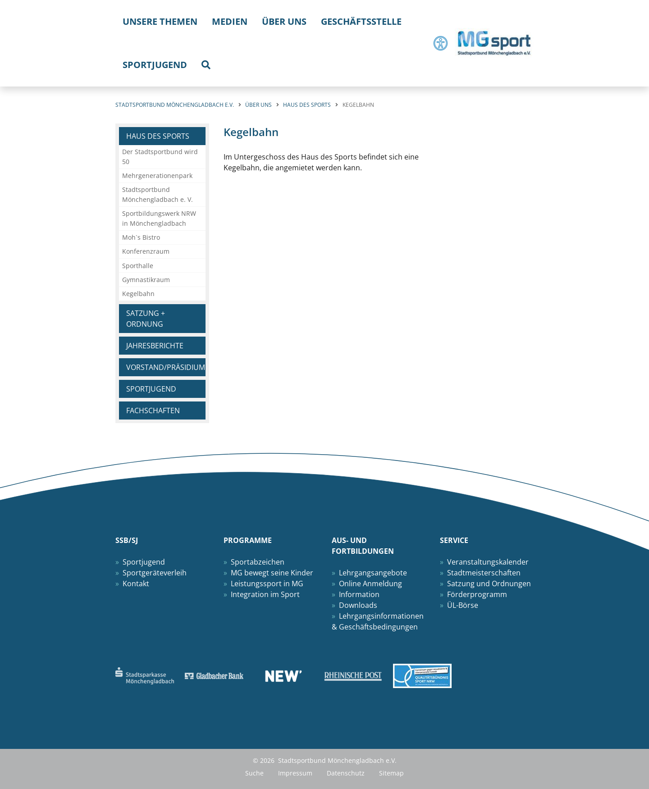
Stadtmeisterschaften (484, 573)
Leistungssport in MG (267, 583)
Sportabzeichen (257, 562)
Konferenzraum (145, 251)
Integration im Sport (265, 594)
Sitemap (391, 773)
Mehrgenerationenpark (157, 175)
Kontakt (136, 583)
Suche (254, 773)
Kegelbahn (138, 293)
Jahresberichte (154, 346)
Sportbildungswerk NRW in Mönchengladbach (159, 218)
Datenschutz (346, 773)
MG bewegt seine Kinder (272, 573)
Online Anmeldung (370, 583)
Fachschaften (153, 410)
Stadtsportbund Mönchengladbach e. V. (157, 194)
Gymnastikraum (146, 279)
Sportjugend (151, 389)
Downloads (358, 605)
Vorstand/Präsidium (165, 367)
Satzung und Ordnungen (489, 583)
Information (359, 594)
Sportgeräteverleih (155, 573)
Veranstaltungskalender (488, 562)
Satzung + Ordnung (145, 318)
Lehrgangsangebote (373, 573)
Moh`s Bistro (141, 237)
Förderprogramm (477, 594)
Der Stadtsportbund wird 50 (160, 156)
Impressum (295, 773)
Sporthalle (137, 265)
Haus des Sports (157, 136)
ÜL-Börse (462, 605)
